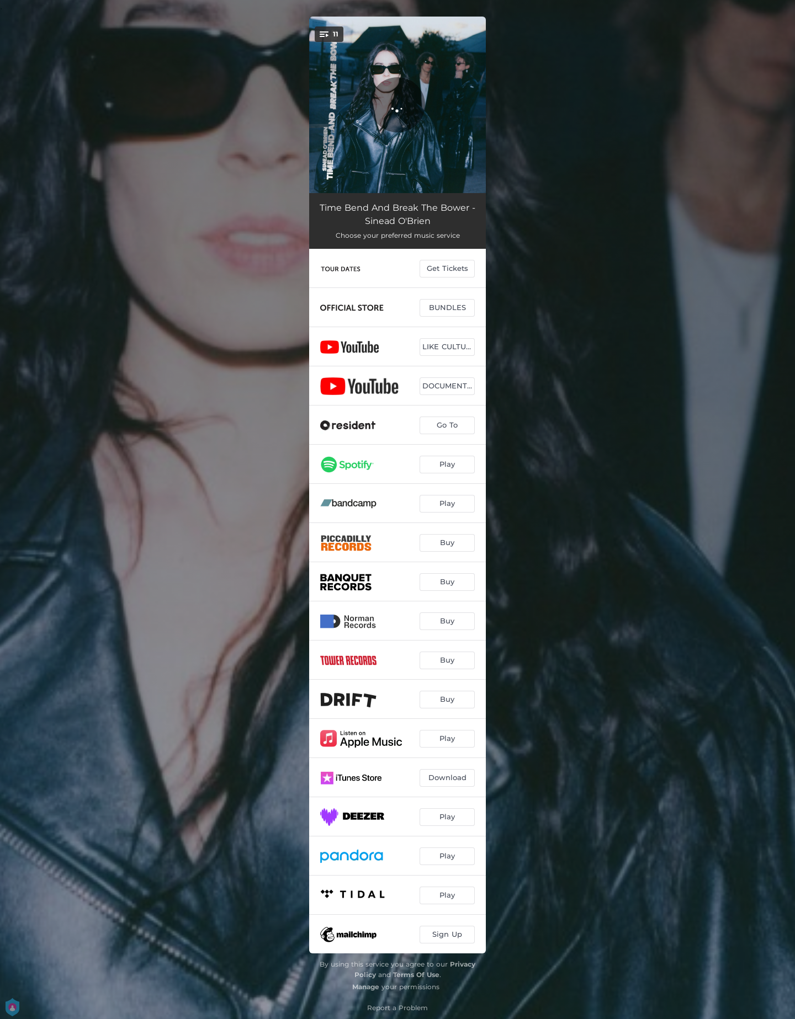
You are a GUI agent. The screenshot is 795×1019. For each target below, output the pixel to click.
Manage (365, 987)
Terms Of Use (416, 974)
